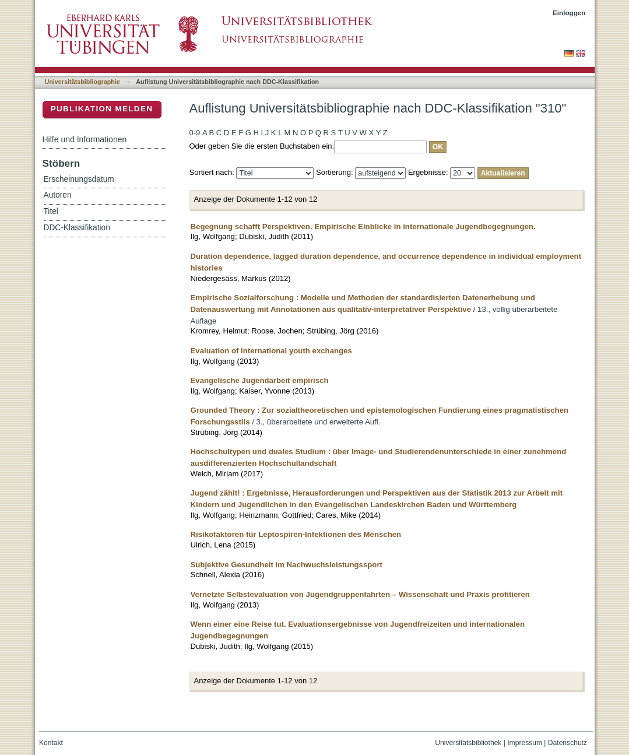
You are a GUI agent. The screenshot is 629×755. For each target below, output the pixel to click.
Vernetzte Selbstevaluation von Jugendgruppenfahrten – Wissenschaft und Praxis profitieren (360, 594)
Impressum (524, 743)
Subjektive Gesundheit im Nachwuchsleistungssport (286, 564)
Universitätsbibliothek (468, 743)
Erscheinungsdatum (79, 179)
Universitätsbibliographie (82, 81)
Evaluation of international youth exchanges (271, 350)
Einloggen (569, 12)
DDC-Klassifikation (77, 227)
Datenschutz (567, 743)
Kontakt (51, 743)
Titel (51, 211)
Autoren (58, 195)
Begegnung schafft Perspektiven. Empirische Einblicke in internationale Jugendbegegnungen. (363, 226)
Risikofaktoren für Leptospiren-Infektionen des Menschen (296, 534)
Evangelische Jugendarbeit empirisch (260, 380)
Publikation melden (102, 108)
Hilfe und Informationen (85, 139)
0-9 (195, 132)
